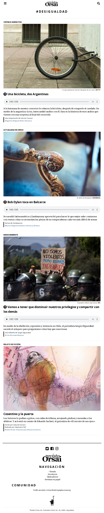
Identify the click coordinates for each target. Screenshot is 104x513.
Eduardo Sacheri (19, 425)
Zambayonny (17, 223)
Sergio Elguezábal (24, 333)
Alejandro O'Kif (20, 427)
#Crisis (7, 335)
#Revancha (31, 430)
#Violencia (29, 226)
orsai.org (67, 490)
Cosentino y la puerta (18, 414)
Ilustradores (52, 477)
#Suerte (38, 430)
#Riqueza (20, 335)
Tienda (52, 472)
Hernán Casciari (27, 118)
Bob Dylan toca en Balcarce (26, 202)
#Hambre (22, 226)
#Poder (13, 430)
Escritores (52, 474)
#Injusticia (28, 121)
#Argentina (8, 121)
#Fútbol (7, 430)
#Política (37, 226)
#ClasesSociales (21, 430)
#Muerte (8, 226)
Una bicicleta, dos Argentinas (27, 94)
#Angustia (16, 121)
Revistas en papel (52, 480)
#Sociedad (13, 335)
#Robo (22, 121)
